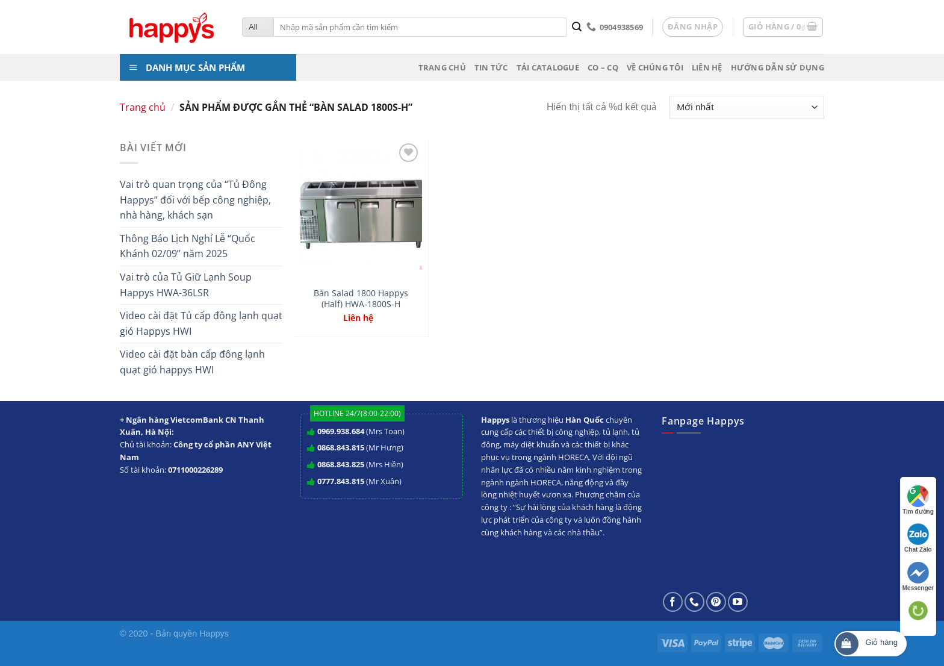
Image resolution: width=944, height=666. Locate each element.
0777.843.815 (340, 481)
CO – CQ (603, 67)
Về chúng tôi (655, 67)
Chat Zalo (918, 538)
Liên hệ (707, 67)
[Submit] (576, 27)
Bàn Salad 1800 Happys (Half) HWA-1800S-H (361, 299)
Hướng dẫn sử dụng (777, 67)
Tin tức (491, 67)
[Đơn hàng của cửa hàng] (746, 107)
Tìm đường (918, 500)
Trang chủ (442, 67)
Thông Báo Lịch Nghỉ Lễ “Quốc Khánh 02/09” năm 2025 (187, 246)
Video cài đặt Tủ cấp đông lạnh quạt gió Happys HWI (201, 323)
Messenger (918, 576)
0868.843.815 (340, 447)
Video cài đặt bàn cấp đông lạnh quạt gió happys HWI (192, 361)
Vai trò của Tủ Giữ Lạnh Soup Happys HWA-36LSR (186, 284)
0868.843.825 (340, 464)
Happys (214, 633)
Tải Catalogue (548, 67)
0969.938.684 (340, 431)
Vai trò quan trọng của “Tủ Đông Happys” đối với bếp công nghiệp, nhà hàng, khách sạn (195, 200)
